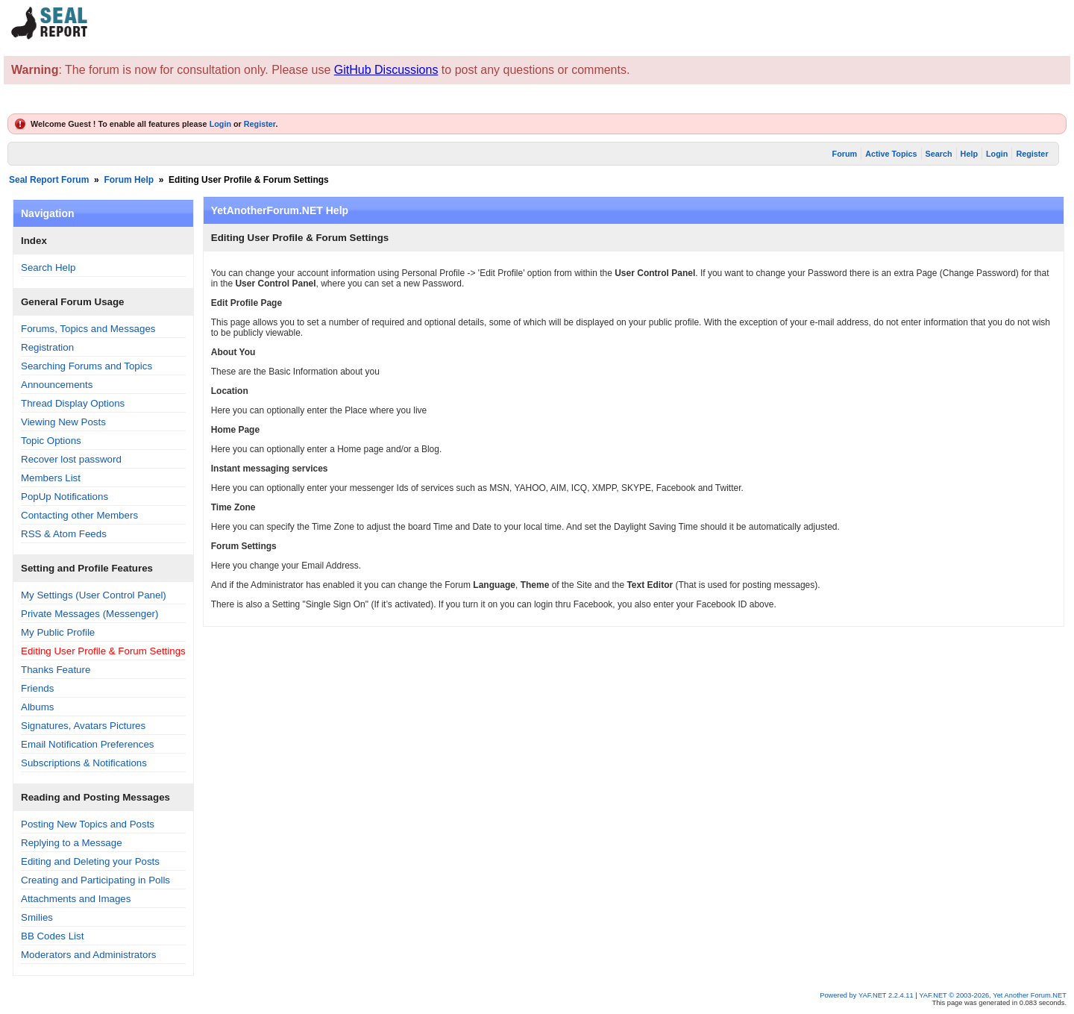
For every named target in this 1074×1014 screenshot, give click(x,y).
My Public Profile (58, 632)
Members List (51, 477)
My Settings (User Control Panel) (93, 595)
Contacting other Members (79, 515)
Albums (37, 707)
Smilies (37, 917)
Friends (37, 688)
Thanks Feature (55, 669)
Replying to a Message (71, 842)
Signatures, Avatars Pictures (83, 725)
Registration (47, 347)
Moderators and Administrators (89, 954)
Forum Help (129, 180)
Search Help (48, 267)
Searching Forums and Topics (86, 366)
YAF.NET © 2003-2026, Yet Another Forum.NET (993, 995)
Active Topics (891, 153)
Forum (845, 153)
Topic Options (51, 440)
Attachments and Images (76, 898)
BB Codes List (52, 936)
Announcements (56, 384)
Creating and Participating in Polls (95, 880)
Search (939, 153)
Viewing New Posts (63, 422)
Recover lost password (71, 459)
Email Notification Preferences (87, 744)
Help (969, 153)
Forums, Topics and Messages (88, 328)
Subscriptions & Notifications (84, 763)
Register (260, 123)
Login (220, 123)
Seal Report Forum (49, 180)
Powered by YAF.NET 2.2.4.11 (867, 995)
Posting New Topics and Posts (87, 824)
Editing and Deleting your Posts (90, 861)
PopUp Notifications (64, 496)
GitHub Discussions (386, 69)
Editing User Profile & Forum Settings (103, 651)
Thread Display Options (73, 403)
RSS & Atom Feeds (64, 533)
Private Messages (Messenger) (89, 613)
